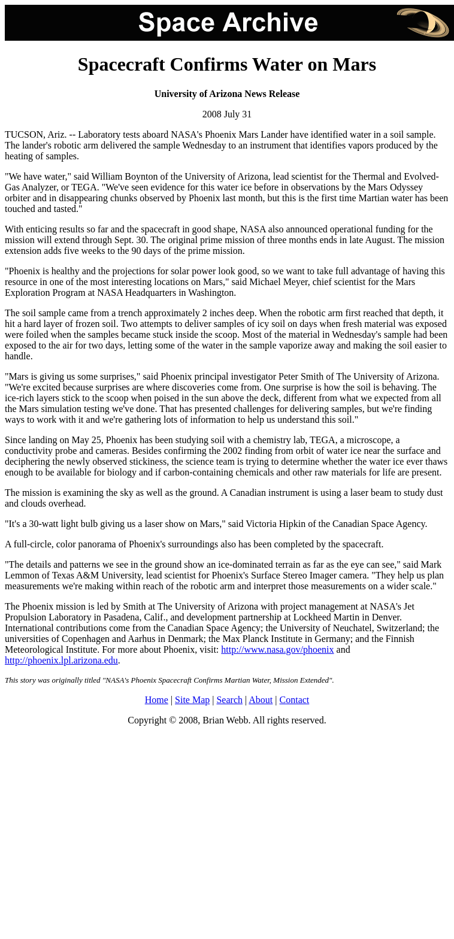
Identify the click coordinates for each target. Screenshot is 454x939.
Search (229, 700)
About (261, 700)
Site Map (192, 700)
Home (156, 700)
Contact (295, 700)
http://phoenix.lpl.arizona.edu (61, 660)
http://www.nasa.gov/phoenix (277, 649)
